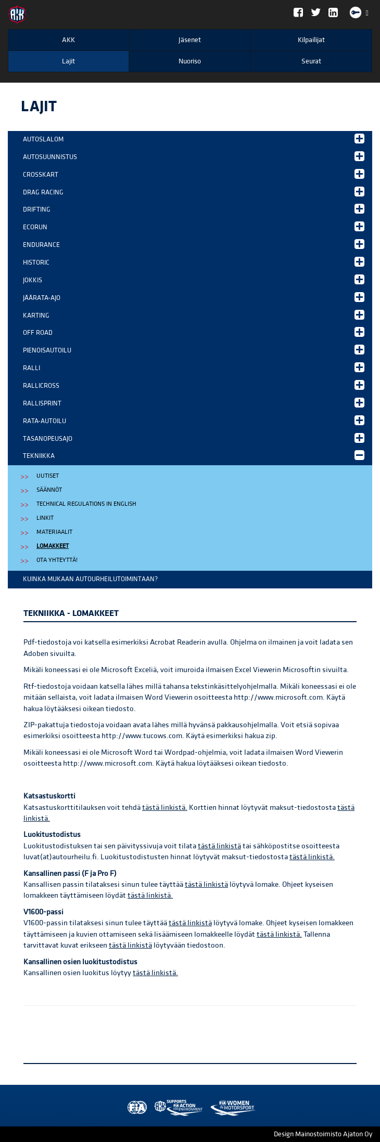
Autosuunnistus (193, 156)
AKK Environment (155, 1108)
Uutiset (47, 476)
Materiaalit (54, 532)
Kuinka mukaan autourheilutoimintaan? (90, 579)
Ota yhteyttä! (57, 560)
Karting (193, 315)
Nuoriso (190, 61)
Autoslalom (193, 138)
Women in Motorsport (176, 1108)
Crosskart (193, 174)
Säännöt (49, 490)
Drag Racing (193, 191)
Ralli (193, 367)
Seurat (311, 61)
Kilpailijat (311, 40)
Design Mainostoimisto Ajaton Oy (323, 1134)
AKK (68, 40)
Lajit (68, 61)
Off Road (193, 332)
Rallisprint (193, 403)
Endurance (193, 244)
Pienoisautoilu (193, 350)
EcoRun (193, 226)
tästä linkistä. (164, 807)
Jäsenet (190, 40)
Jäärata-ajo (193, 297)
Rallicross (193, 385)
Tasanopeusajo (193, 438)
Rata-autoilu (193, 420)
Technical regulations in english (86, 504)
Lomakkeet (52, 546)
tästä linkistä (219, 846)
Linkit (45, 518)
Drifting (193, 209)
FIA (134, 1108)
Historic (193, 262)
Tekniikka (193, 455)
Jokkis (193, 279)
